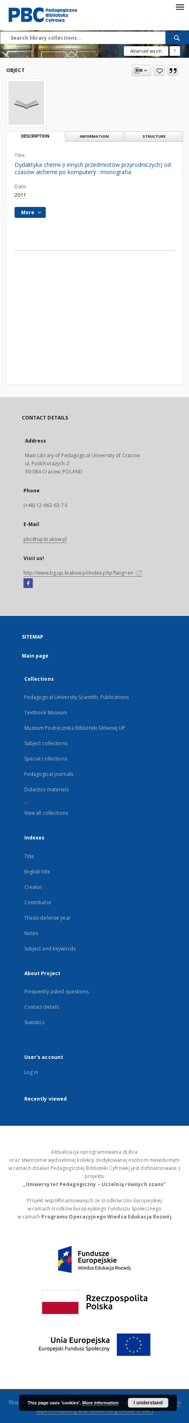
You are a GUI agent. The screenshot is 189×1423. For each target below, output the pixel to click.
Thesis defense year (47, 917)
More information (100, 1402)
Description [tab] (35, 136)
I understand (148, 1403)
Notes (31, 933)
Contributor (38, 902)
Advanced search (146, 51)
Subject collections (46, 743)
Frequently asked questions (56, 991)
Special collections (45, 758)
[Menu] (179, 6)
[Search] (177, 37)
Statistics (34, 1022)
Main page (35, 655)
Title (29, 856)
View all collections (46, 812)
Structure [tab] (154, 136)
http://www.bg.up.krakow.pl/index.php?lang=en (82, 572)
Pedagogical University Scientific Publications (76, 697)
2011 (20, 195)
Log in (31, 1072)
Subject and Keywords (50, 948)
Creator (33, 887)
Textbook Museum (46, 712)
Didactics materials (46, 789)
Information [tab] (94, 136)
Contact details (41, 1006)
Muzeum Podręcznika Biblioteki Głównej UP (74, 727)
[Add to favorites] (159, 70)
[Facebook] (28, 583)
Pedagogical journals (48, 774)
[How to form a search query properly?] (175, 51)
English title (37, 871)
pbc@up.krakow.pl (45, 539)
